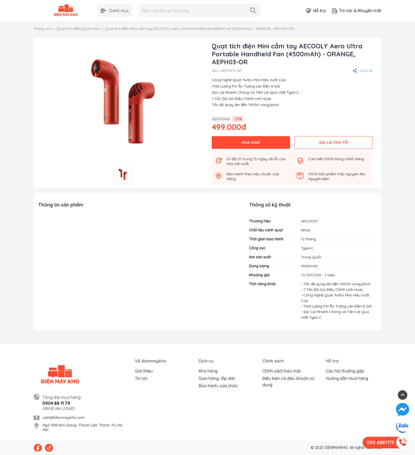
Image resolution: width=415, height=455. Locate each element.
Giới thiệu (144, 371)
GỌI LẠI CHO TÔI (333, 142)
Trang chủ (43, 28)
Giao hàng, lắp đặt (217, 378)
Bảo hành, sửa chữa (218, 385)
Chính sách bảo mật (281, 371)
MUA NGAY (251, 142)
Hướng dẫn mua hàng (347, 378)
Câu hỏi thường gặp (345, 371)
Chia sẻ (363, 70)
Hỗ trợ (316, 10)
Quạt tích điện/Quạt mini (78, 28)
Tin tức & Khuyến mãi (356, 10)
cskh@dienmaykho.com (63, 417)
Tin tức (141, 378)
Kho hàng (208, 371)
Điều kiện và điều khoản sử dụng (288, 381)
